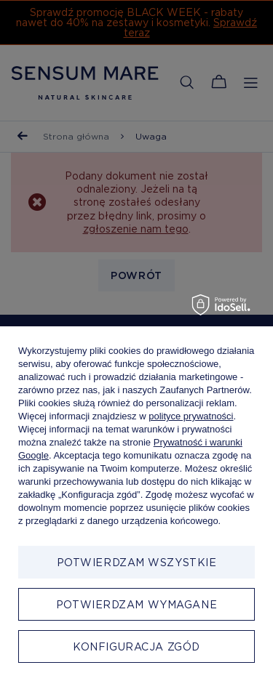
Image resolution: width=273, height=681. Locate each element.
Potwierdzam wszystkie (137, 562)
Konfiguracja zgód (136, 647)
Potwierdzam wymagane (136, 605)
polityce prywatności (191, 416)
